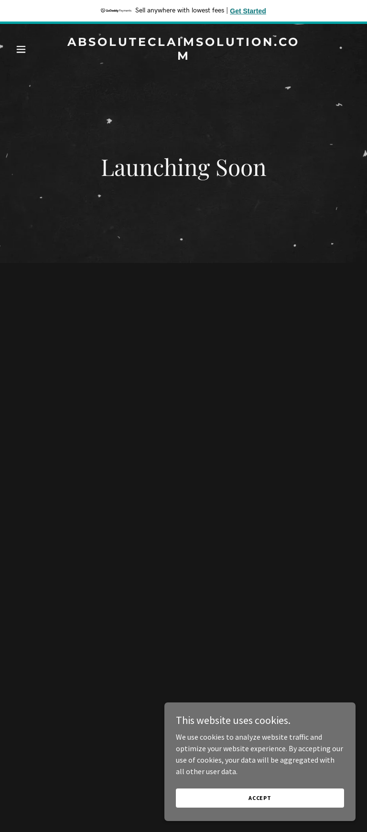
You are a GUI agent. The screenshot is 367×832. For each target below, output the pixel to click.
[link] (183, 57)
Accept (259, 797)
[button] (37, 49)
